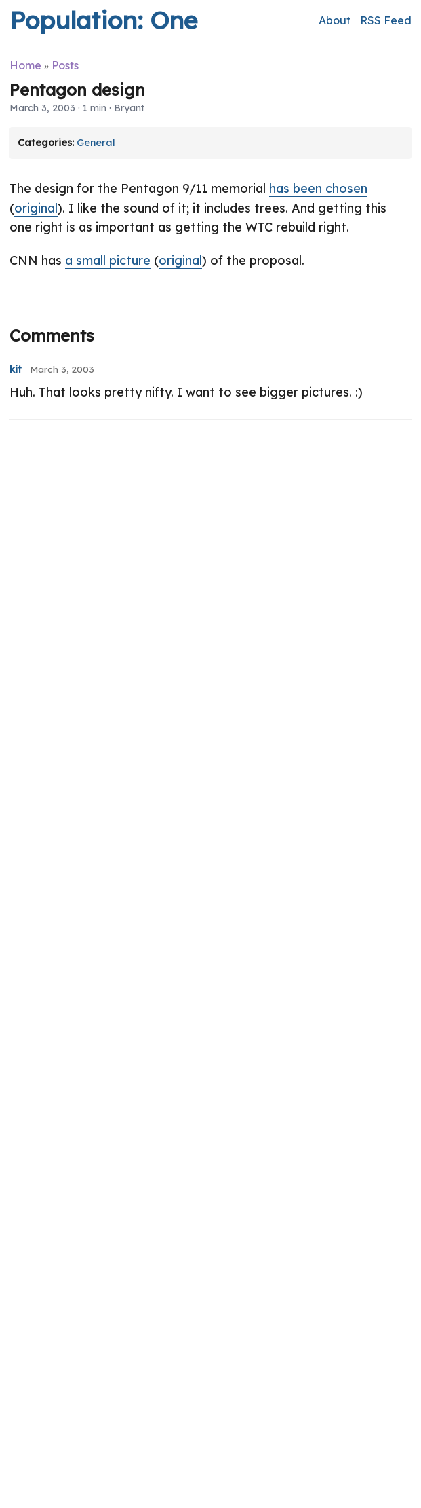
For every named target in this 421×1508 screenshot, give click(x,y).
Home (25, 65)
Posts (65, 65)
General (96, 142)
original (36, 208)
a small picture (108, 260)
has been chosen (318, 188)
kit (15, 369)
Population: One (103, 20)
